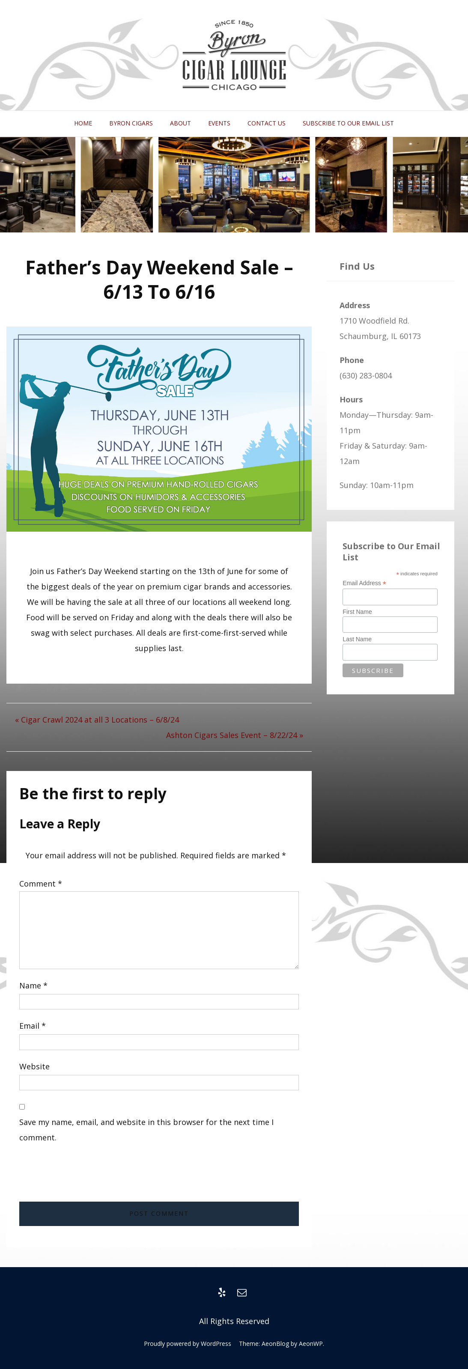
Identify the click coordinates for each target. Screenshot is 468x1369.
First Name (357, 611)
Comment (40, 883)
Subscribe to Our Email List (348, 123)
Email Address (364, 583)
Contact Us (266, 123)
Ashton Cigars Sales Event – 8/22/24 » (234, 735)
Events (219, 123)
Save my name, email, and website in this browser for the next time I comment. (146, 1130)
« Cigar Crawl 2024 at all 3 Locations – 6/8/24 (97, 719)
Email (32, 1026)
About (180, 123)
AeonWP (311, 1343)
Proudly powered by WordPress (187, 1343)
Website (34, 1066)
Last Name (357, 639)
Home (83, 123)
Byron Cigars (131, 123)
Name (33, 985)
